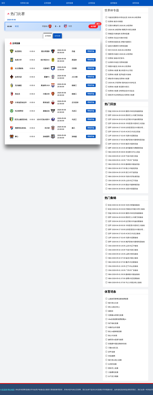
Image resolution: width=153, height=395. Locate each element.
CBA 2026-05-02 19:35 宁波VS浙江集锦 (121, 250)
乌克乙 (74, 111)
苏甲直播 (110, 351)
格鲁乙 (74, 86)
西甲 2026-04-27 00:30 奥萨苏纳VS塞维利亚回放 (125, 139)
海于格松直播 (111, 323)
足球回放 (91, 3)
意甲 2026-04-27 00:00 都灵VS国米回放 (121, 144)
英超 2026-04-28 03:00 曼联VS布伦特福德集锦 (124, 213)
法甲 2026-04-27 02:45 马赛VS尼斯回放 (121, 135)
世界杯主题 (24, 3)
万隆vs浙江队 (111, 347)
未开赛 (93, 26)
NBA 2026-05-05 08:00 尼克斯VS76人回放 (122, 152)
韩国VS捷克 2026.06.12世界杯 (118, 66)
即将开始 (90, 52)
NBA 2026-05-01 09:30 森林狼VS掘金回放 (122, 164)
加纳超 (74, 137)
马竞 (70, 26)
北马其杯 (75, 103)
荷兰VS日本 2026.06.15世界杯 (118, 50)
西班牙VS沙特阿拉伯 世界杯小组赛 (119, 95)
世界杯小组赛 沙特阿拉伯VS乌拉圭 (119, 90)
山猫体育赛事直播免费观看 (116, 298)
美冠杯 (74, 60)
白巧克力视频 (111, 376)
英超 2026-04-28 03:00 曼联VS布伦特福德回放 (124, 111)
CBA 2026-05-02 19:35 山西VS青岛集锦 (121, 254)
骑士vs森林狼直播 (113, 331)
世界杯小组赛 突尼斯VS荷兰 (117, 86)
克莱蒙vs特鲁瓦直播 (114, 315)
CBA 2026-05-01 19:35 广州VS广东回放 (121, 160)
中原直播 (3, 390)
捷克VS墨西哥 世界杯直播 (116, 46)
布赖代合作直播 (112, 327)
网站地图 (10, 390)
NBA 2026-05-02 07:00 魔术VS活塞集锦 (121, 262)
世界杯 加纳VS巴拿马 (114, 58)
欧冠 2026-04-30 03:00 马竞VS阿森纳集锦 (122, 205)
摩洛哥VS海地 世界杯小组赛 (117, 78)
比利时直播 (111, 364)
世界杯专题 (112, 10)
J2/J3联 (75, 77)
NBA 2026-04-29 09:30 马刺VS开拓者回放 (122, 176)
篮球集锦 (113, 3)
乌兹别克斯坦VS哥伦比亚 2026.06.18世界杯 (123, 17)
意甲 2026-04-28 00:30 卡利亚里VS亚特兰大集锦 (125, 225)
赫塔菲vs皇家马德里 (114, 339)
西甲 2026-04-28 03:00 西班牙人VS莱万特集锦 (124, 217)
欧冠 (17, 26)
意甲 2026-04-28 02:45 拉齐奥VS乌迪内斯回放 (124, 119)
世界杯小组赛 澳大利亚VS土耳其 (119, 70)
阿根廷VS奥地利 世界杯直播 (117, 33)
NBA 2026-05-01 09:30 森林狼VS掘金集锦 (122, 274)
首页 (3, 3)
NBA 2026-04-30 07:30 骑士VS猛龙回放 (121, 168)
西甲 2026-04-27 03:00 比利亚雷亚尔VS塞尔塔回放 (125, 127)
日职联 (74, 69)
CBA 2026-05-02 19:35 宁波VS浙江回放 (121, 156)
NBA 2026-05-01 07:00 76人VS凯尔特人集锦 (123, 282)
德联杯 (109, 311)
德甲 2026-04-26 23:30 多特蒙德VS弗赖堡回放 (124, 148)
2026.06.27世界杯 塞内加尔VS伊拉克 (120, 82)
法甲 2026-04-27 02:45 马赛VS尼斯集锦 (121, 237)
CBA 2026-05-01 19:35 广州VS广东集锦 (121, 270)
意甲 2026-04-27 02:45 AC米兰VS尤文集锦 (122, 233)
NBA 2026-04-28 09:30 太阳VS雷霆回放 (121, 188)
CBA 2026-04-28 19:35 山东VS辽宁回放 (121, 180)
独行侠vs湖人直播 (113, 360)
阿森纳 (45, 26)
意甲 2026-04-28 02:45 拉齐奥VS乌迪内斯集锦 (124, 221)
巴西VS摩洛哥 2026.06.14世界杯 (119, 25)
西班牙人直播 (111, 368)
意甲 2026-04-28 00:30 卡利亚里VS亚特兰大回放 (125, 123)
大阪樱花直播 (111, 372)
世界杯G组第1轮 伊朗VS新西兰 (118, 42)
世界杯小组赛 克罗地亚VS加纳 (118, 74)
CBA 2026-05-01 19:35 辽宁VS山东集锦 (121, 266)
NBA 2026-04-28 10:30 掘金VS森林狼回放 (122, 184)
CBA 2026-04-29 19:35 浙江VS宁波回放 (121, 172)
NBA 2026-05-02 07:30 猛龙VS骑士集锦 (121, 258)
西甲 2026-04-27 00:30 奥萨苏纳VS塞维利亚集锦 (125, 241)
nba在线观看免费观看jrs (115, 319)
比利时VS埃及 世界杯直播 (116, 62)
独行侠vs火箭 (111, 303)
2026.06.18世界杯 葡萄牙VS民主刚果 (120, 29)
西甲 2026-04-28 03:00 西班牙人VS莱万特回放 (124, 115)
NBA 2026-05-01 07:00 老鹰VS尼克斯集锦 (122, 278)
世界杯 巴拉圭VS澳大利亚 (116, 37)
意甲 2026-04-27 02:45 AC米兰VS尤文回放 (122, 131)
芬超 (73, 52)
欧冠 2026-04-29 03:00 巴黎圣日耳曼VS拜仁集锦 (125, 209)
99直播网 (110, 356)
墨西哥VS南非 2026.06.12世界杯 (119, 54)
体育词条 (135, 3)
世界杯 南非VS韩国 (114, 21)
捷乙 (73, 128)
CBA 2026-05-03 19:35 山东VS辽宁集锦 (121, 245)
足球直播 (47, 3)
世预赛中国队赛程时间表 (116, 343)
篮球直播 (69, 3)
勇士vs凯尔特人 (112, 307)
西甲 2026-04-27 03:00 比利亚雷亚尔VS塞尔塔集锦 (125, 229)
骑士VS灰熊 (111, 335)
